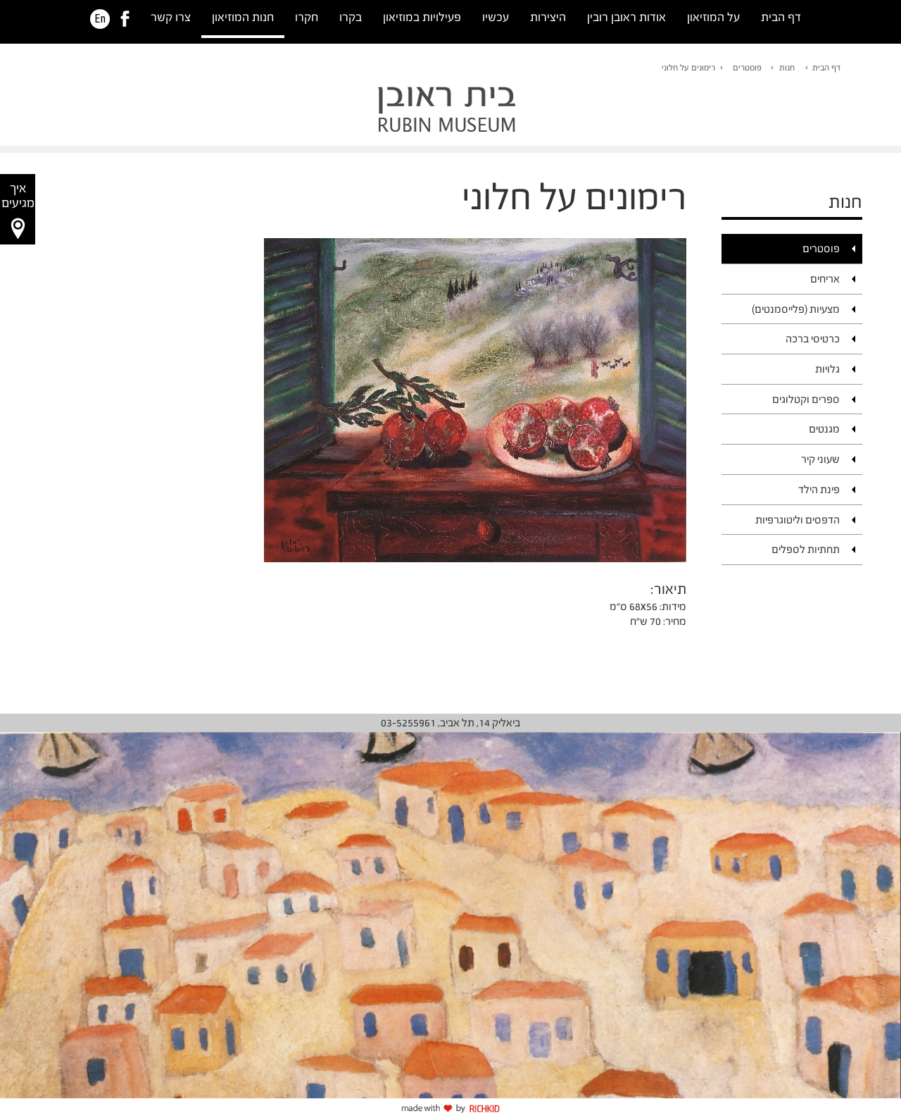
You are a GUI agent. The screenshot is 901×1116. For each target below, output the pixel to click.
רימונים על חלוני (688, 68)
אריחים (825, 278)
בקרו (350, 17)
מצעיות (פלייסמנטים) (796, 309)
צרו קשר (171, 17)
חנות (787, 68)
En (100, 19)
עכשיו (495, 17)
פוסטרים (747, 68)
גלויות (827, 369)
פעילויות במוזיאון (422, 17)
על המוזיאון (713, 17)
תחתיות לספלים (805, 549)
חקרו (306, 17)
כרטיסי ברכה (813, 338)
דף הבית (781, 17)
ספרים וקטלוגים (806, 399)
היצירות (548, 17)
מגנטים (824, 428)
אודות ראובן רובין (626, 17)
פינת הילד (819, 489)
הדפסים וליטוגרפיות (797, 519)
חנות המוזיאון (243, 17)
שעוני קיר (820, 459)
